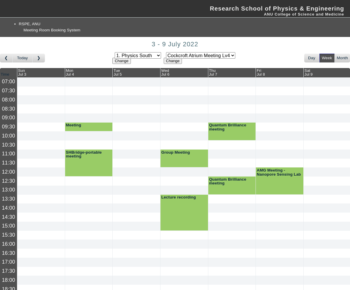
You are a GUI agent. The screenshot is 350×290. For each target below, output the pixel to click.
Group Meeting (175, 152)
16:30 (8, 253)
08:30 (8, 109)
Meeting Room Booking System (51, 30)
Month (342, 58)
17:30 (8, 271)
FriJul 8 (261, 72)
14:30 (8, 217)
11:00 (8, 154)
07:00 (8, 81)
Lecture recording (178, 197)
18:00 (8, 280)
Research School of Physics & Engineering (277, 8)
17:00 (8, 262)
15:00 (8, 226)
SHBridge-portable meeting (84, 154)
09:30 (8, 127)
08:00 (8, 100)
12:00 (8, 172)
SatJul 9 (309, 72)
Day (311, 58)
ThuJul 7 (213, 72)
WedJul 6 (165, 72)
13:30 (8, 199)
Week (327, 58)
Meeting (73, 125)
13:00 (8, 190)
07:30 (8, 91)
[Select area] (138, 55)
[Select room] (200, 55)
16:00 (8, 244)
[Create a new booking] (41, 82)
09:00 (8, 118)
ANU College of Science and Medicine (304, 14)
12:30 (8, 181)
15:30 (8, 235)
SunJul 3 (22, 72)
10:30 (8, 145)
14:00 (8, 208)
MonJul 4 (70, 72)
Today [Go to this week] (22, 58)
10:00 (8, 136)
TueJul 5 (118, 72)
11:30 (8, 163)
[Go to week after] (39, 58)
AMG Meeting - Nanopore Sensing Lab (279, 172)
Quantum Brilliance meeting (227, 127)
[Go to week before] (6, 58)
